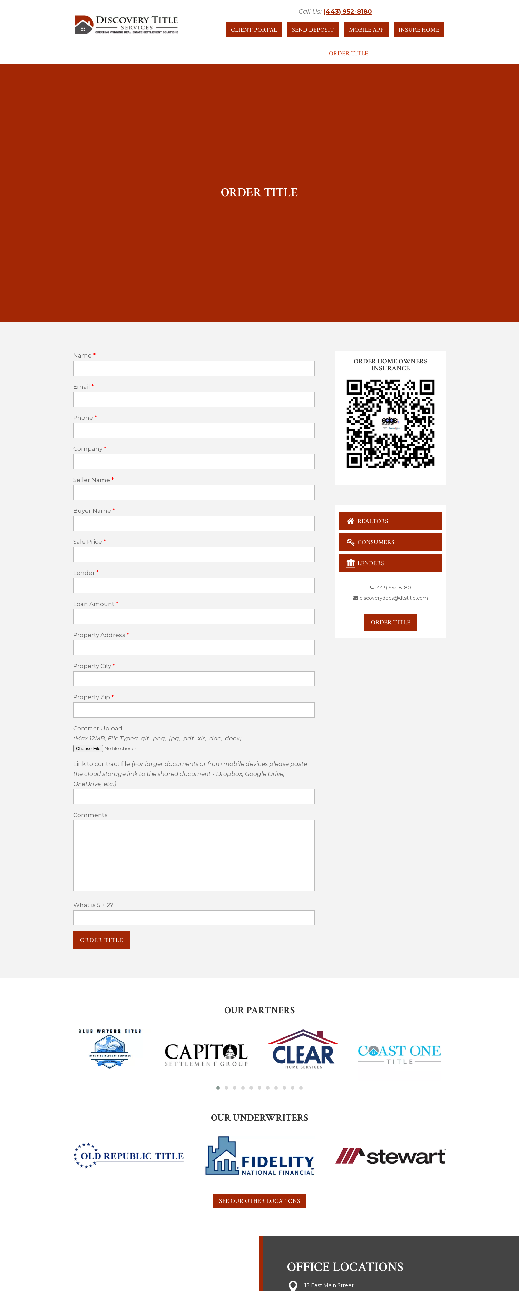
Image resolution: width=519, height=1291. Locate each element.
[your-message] (194, 855)
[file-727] (126, 748)
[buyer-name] (194, 523)
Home (145, 54)
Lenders (365, 563)
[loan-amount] (194, 616)
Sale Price (87, 541)
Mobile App (366, 30)
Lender (84, 572)
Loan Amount (94, 603)
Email (81, 386)
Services (262, 54)
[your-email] (194, 399)
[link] (194, 796)
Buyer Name (92, 510)
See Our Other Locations (259, 1201)
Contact (305, 54)
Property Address (99, 635)
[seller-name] (194, 492)
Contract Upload (98, 728)
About (172, 54)
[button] (218, 1087)
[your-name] (194, 368)
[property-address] (194, 647)
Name (82, 355)
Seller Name (91, 479)
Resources (215, 54)
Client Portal (254, 30)
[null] (101, 940)
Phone (83, 417)
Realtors (367, 521)
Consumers (370, 542)
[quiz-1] (194, 917)
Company (87, 448)
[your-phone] (194, 430)
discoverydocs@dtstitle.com (390, 598)
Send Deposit (313, 30)
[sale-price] (194, 554)
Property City (92, 666)
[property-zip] (194, 710)
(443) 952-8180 (347, 12)
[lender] (194, 585)
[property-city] (194, 678)
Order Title (348, 54)
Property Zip (91, 697)
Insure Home (419, 30)
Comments (90, 814)
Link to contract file (190, 773)
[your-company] (194, 461)
